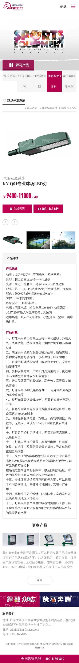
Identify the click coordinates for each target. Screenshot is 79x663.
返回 (40, 580)
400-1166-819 (48, 209)
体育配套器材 (49, 107)
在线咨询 (17, 208)
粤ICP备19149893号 (51, 644)
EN (64, 6)
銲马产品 (32, 107)
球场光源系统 (68, 107)
